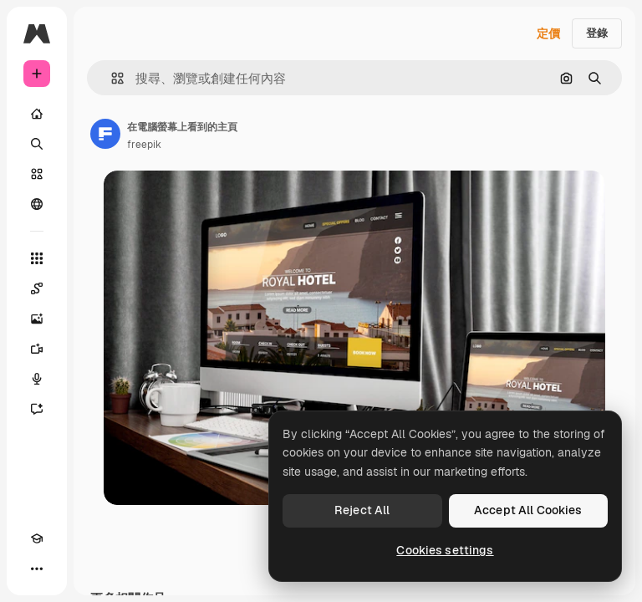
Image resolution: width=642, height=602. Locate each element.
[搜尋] (36, 143)
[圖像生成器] (36, 318)
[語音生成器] (36, 378)
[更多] (36, 568)
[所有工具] (36, 258)
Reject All (362, 510)
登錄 (597, 33)
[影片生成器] (36, 348)
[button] (111, 78)
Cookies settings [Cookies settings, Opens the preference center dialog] (444, 550)
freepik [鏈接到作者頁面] (144, 144)
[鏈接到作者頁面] (105, 134)
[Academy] (36, 538)
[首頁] (36, 113)
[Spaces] (36, 288)
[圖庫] (36, 174)
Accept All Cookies (528, 510)
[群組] (36, 204)
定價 (548, 33)
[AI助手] (36, 408)
